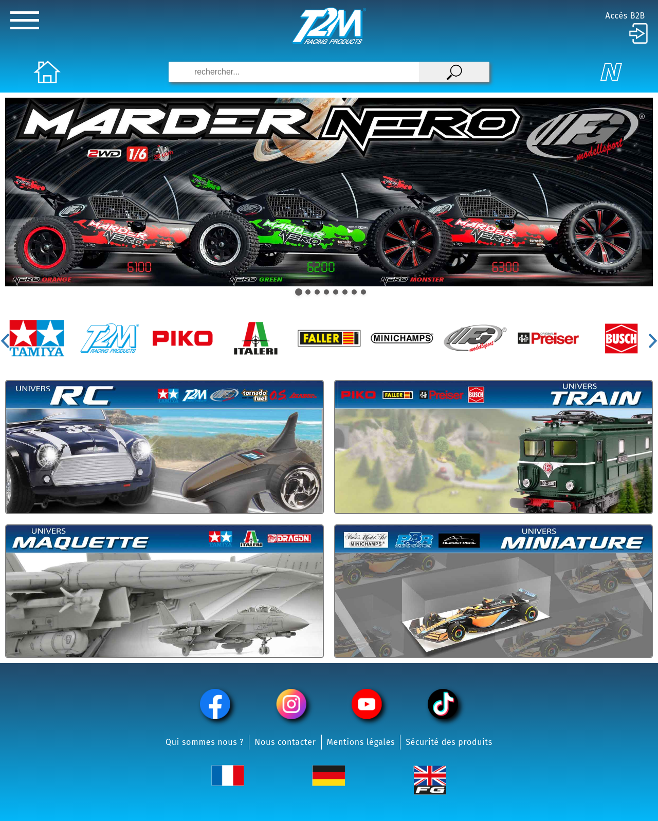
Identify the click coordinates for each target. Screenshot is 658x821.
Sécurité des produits (449, 742)
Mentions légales (361, 742)
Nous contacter (285, 742)
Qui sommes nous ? (205, 742)
